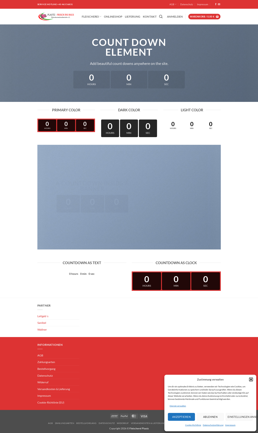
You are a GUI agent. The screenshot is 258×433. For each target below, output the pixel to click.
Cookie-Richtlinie (193, 425)
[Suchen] (160, 16)
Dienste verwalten (178, 406)
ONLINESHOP (113, 16)
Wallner (42, 329)
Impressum (230, 425)
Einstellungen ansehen (240, 416)
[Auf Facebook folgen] (216, 4)
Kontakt (150, 16)
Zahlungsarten (46, 362)
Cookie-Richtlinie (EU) (50, 402)
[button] (251, 379)
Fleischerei (91, 16)
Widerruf (42, 382)
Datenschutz (186, 4)
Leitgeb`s (42, 316)
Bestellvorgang (46, 368)
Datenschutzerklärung (213, 425)
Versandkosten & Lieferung (53, 389)
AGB (172, 4)
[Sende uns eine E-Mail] (219, 4)
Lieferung (132, 16)
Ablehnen (210, 416)
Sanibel (41, 322)
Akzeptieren (181, 416)
